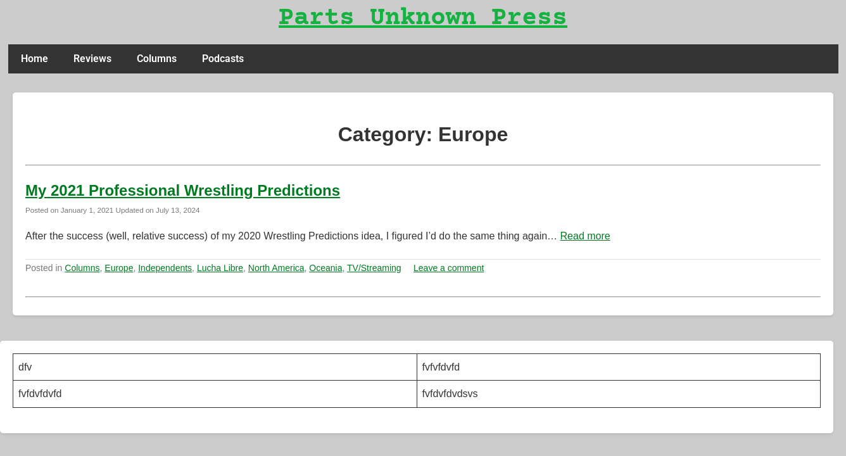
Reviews (92, 59)
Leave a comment (449, 268)
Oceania (325, 268)
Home (34, 59)
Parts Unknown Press (423, 18)
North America (276, 268)
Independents (165, 268)
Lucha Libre (220, 268)
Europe (118, 268)
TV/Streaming (374, 268)
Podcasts (223, 59)
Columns (157, 59)
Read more (585, 236)
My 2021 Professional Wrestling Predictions (182, 190)
